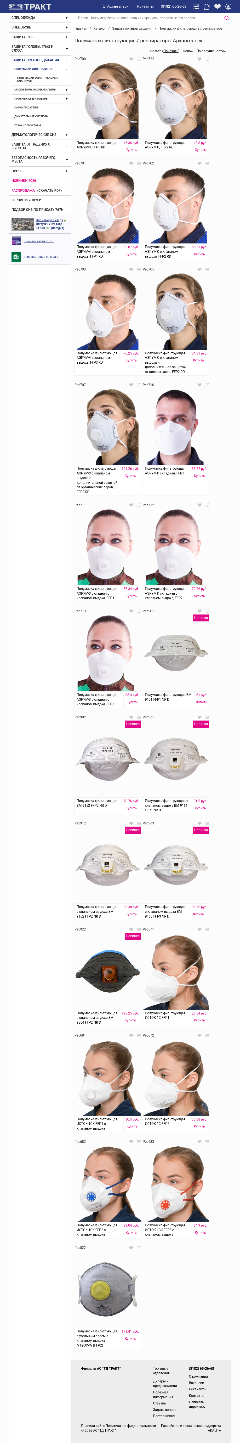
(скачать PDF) (49, 190)
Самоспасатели (26, 107)
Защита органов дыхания (35, 60)
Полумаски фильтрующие (33, 69)
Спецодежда (23, 18)
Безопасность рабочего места (33, 159)
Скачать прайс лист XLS (41, 257)
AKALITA (214, 1430)
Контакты (145, 6)
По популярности (210, 51)
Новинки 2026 (23, 181)
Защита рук (22, 37)
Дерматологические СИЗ (34, 135)
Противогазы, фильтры (31, 98)
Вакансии (196, 1383)
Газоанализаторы (27, 125)
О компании (198, 1376)
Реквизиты (197, 1389)
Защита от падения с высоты (30, 146)
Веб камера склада (49, 220)
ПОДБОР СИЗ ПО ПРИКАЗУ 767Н (37, 210)
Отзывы (159, 1403)
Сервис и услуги (26, 200)
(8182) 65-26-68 (173, 6)
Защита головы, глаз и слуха (32, 48)
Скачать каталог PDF (39, 241)
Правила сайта (93, 1426)
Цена (187, 51)
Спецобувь (21, 27)
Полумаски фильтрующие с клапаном (37, 79)
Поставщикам (164, 1416)
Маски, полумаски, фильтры (35, 89)
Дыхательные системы (31, 116)
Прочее (17, 171)
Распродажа (23, 190)
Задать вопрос (164, 1410)
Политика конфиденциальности (130, 1426)
